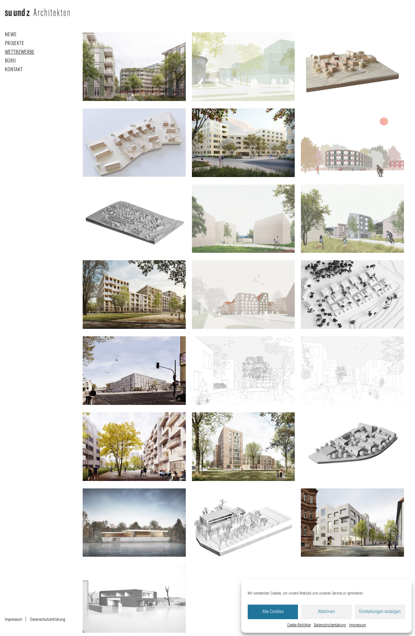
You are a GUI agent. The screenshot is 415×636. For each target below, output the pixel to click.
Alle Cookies (273, 611)
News (10, 34)
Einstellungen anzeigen (380, 611)
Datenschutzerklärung (330, 625)
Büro (10, 60)
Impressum (357, 625)
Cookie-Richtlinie (299, 625)
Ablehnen (326, 611)
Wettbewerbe (20, 51)
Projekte (14, 42)
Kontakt (14, 69)
